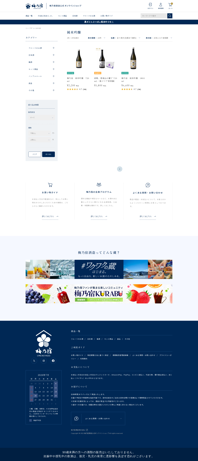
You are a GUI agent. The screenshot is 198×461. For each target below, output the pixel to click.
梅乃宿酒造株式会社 (78, 430)
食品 (119, 339)
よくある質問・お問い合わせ (143, 355)
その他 (127, 339)
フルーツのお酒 (89, 16)
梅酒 (98, 339)
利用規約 (83, 358)
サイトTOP (29, 28)
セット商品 (62, 16)
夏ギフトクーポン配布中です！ (99, 22)
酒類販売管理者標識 (120, 355)
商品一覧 (29, 16)
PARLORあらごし (45, 16)
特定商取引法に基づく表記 (97, 355)
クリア (35, 154)
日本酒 (75, 16)
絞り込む (49, 154)
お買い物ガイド (106, 16)
